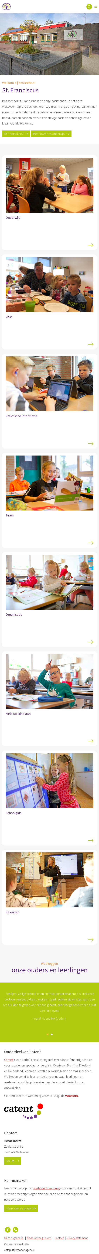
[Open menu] (95, 6)
